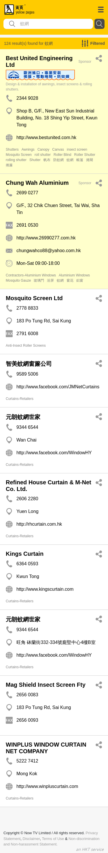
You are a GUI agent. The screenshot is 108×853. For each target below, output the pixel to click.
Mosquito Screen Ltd (34, 298)
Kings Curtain (24, 554)
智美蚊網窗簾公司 (29, 364)
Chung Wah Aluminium (37, 183)
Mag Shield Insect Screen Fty (46, 685)
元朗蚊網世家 (23, 417)
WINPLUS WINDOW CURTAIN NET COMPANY (46, 747)
